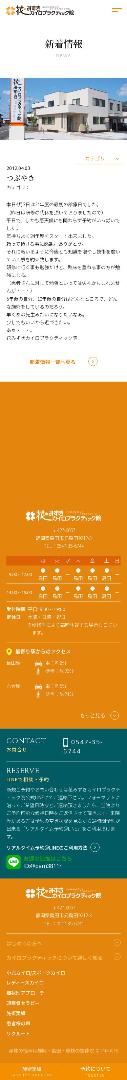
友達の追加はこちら (47, 858)
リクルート (18, 1033)
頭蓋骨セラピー (23, 1002)
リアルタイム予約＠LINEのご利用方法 (46, 847)
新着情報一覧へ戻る (53, 361)
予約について (95, 1071)
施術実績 (15, 1013)
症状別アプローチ (25, 992)
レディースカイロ (25, 982)
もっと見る (99, 715)
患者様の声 (18, 1023)
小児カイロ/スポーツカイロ (35, 972)
